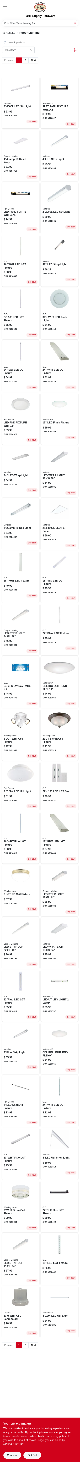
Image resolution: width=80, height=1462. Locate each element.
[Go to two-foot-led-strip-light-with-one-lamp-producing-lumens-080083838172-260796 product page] (59, 890)
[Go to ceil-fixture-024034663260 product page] (21, 735)
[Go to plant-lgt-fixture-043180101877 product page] (59, 629)
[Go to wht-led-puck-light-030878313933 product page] (59, 313)
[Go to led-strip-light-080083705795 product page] (59, 155)
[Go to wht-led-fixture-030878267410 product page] (21, 577)
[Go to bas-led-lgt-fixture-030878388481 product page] (21, 366)
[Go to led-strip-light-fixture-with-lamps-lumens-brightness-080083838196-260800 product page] (21, 629)
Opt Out (32, 1455)
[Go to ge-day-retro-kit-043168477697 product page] (21, 682)
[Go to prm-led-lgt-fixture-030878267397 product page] (59, 838)
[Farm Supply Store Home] (40, 7)
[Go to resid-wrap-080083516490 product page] (21, 155)
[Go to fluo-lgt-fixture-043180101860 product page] (59, 1206)
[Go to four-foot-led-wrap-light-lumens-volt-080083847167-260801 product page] (59, 471)
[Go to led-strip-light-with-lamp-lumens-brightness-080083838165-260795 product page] (21, 1259)
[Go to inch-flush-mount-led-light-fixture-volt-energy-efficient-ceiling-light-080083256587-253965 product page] (59, 1048)
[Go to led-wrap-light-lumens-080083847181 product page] (59, 943)
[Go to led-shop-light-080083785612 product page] (59, 261)
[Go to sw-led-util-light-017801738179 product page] (21, 786)
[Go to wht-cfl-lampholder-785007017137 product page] (21, 1312)
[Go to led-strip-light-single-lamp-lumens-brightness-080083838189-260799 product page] (21, 943)
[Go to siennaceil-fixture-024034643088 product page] (59, 735)
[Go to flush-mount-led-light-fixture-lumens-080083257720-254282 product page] (59, 419)
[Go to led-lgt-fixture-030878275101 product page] (59, 1259)
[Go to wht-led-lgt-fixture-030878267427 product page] (59, 366)
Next (33, 60)
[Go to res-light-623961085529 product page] (21, 524)
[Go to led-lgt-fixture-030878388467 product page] (59, 577)
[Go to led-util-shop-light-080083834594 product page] (59, 1154)
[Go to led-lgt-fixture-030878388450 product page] (21, 996)
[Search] (75, 23)
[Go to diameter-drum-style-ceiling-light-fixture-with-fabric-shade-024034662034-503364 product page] (21, 1206)
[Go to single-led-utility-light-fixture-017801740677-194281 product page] (59, 1312)
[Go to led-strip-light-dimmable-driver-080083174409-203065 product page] (59, 208)
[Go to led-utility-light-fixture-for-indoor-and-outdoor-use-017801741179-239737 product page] (59, 996)
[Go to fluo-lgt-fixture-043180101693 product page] (21, 1154)
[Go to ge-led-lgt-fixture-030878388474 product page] (21, 313)
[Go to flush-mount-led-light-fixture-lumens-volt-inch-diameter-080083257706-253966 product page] (59, 682)
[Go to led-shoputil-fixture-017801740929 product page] (21, 1101)
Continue (12, 1455)
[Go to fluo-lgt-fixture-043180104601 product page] (21, 838)
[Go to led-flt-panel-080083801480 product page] (59, 524)
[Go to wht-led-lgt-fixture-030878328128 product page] (59, 1101)
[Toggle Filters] (76, 50)
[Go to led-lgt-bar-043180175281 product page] (59, 786)
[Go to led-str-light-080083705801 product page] (21, 103)
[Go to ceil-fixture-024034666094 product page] (21, 890)
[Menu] (5, 5)
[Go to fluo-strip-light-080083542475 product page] (21, 1048)
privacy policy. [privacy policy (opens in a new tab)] (58, 1436)
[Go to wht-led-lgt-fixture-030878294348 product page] (21, 261)
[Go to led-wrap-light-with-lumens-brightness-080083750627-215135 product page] (21, 471)
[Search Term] (40, 23)
